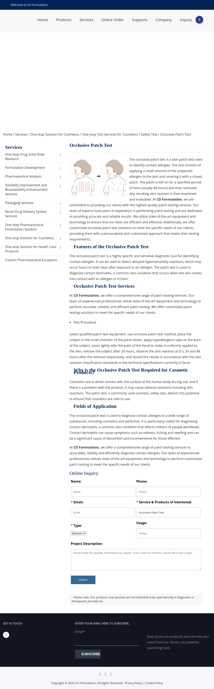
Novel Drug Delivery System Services (26, 213)
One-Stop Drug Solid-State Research (25, 156)
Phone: (141, 481)
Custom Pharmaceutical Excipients (31, 260)
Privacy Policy (133, 683)
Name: (76, 481)
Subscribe (90, 654)
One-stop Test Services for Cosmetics (110, 134)
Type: (76, 525)
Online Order (113, 19)
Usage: (141, 523)
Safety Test (149, 134)
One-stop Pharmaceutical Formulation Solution (24, 227)
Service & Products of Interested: (164, 502)
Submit (83, 579)
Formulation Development (25, 167)
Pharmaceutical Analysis (23, 176)
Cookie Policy (154, 683)
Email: (77, 502)
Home (7, 134)
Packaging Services (19, 203)
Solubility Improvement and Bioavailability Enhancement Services (26, 189)
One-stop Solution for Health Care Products (30, 249)
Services (86, 19)
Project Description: (87, 543)
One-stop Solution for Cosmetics (54, 134)
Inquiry (186, 19)
